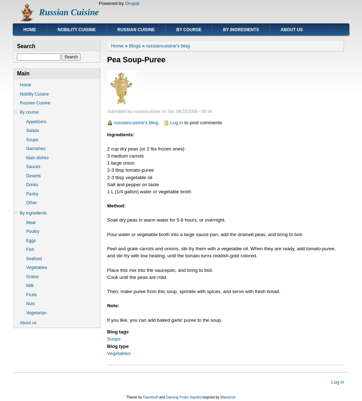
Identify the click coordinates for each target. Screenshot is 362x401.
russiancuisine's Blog (136, 122)
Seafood (34, 258)
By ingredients (241, 29)
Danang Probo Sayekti (183, 397)
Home (29, 29)
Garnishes (36, 148)
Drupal (132, 3)
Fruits (31, 294)
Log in (176, 122)
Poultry (32, 231)
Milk (30, 285)
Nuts (30, 303)
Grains (32, 276)
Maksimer (227, 397)
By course (189, 29)
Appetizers (36, 121)
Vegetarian (36, 312)
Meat (31, 222)
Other (31, 202)
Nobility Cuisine (77, 29)
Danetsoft (150, 397)
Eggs (31, 240)
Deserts (33, 175)
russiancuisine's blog (168, 45)
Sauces (33, 166)
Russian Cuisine (69, 12)
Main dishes (37, 157)
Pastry (32, 193)
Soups (114, 339)
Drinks (32, 184)
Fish (30, 249)
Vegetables (119, 353)
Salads (32, 130)
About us (292, 29)
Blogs (135, 45)
